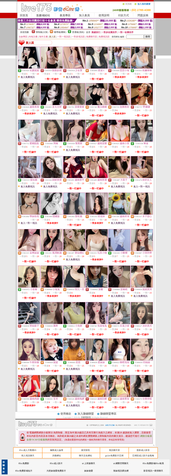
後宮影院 (85, 450)
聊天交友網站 (85, 455)
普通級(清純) (78, 32)
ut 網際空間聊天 (121, 463)
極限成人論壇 (56, 450)
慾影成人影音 (143, 450)
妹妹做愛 (88, 470)
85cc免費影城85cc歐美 (153, 463)
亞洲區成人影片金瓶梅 (143, 455)
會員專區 (65, 15)
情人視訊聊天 (27, 455)
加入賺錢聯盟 (86, 413)
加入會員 (84, 15)
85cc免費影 (24, 463)
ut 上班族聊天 (88, 463)
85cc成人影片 (56, 463)
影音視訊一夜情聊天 (153, 470)
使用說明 (104, 15)
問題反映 (143, 15)
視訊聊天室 (114, 450)
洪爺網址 (56, 455)
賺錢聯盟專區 (108, 413)
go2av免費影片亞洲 (114, 455)
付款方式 (123, 15)
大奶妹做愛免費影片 (56, 470)
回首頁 (24, 15)
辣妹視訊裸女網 (121, 470)
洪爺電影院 (86, 417)
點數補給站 (43, 15)
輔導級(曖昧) (60, 32)
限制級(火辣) (42, 32)
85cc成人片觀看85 (27, 450)
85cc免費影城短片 (24, 470)
